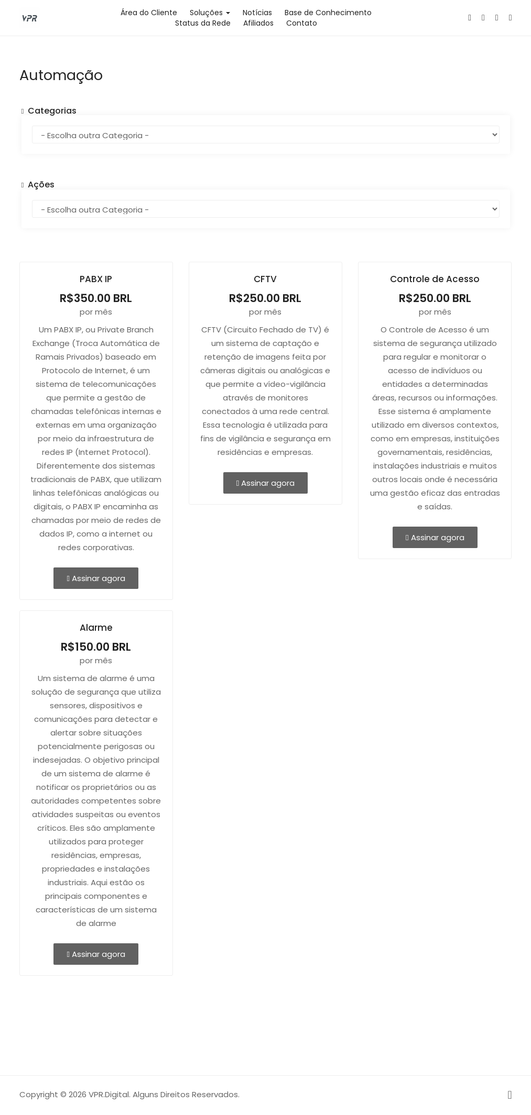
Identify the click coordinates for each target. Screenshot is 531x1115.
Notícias (257, 12)
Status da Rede (203, 23)
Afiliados (258, 23)
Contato (301, 23)
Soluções (210, 12)
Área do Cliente (149, 12)
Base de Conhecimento (328, 12)
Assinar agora (96, 578)
